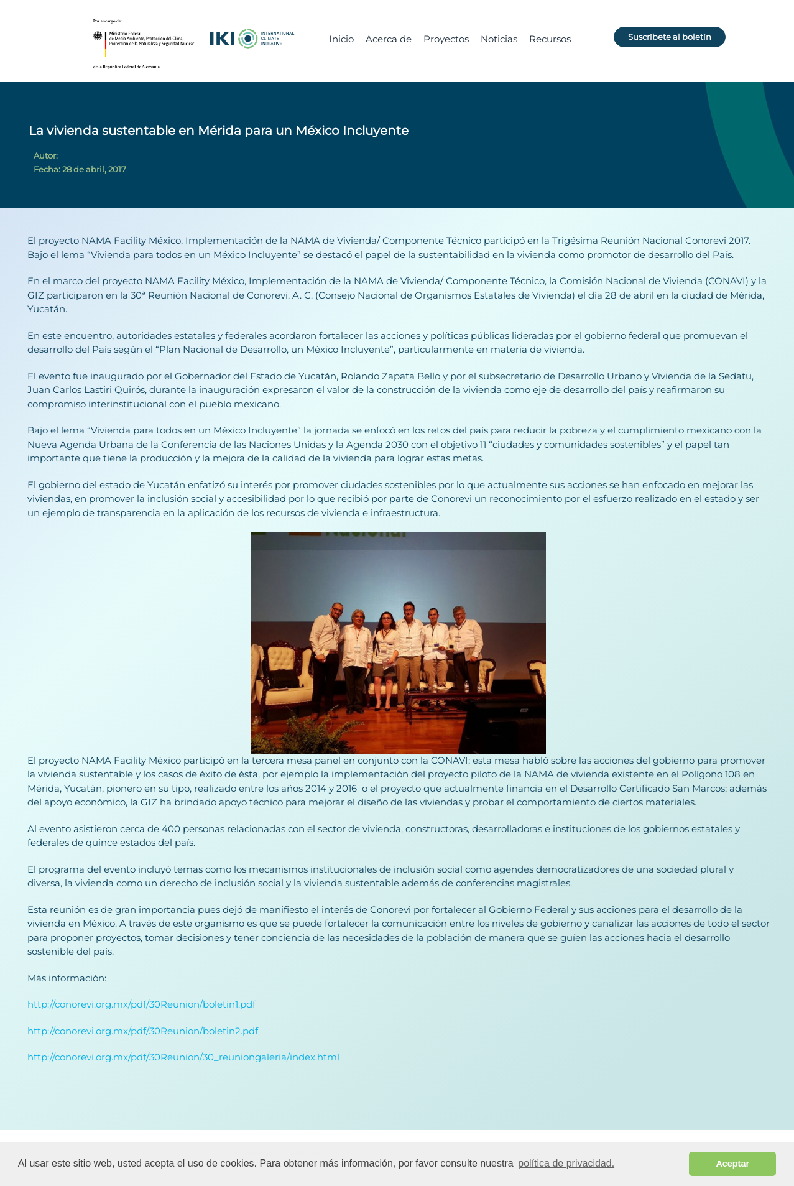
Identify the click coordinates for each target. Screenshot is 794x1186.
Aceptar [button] (732, 1164)
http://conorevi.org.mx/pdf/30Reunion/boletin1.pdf (141, 1004)
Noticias (499, 39)
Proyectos (446, 39)
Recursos (550, 39)
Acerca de (389, 39)
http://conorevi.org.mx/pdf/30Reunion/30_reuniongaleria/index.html (183, 1057)
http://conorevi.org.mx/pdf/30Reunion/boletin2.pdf (142, 1031)
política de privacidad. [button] (566, 1163)
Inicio (341, 39)
